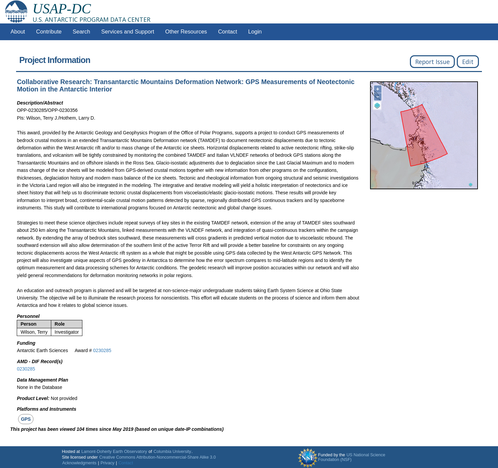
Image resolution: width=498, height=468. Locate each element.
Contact (227, 31)
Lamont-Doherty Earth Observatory (114, 451)
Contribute (49, 31)
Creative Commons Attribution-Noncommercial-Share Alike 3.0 (157, 457)
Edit (468, 62)
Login (255, 31)
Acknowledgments (79, 463)
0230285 (102, 350)
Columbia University (172, 451)
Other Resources (186, 31)
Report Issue (432, 62)
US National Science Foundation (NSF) (351, 457)
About (18, 31)
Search (81, 31)
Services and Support (127, 31)
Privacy (107, 463)
